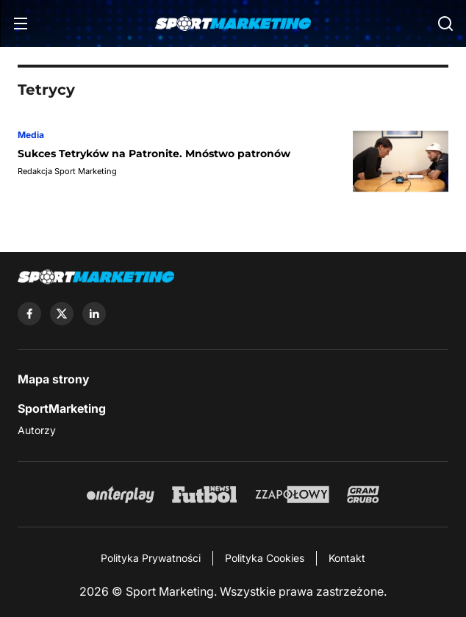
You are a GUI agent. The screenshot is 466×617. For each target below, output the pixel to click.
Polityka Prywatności (151, 558)
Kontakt (347, 558)
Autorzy (37, 430)
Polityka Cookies (264, 558)
